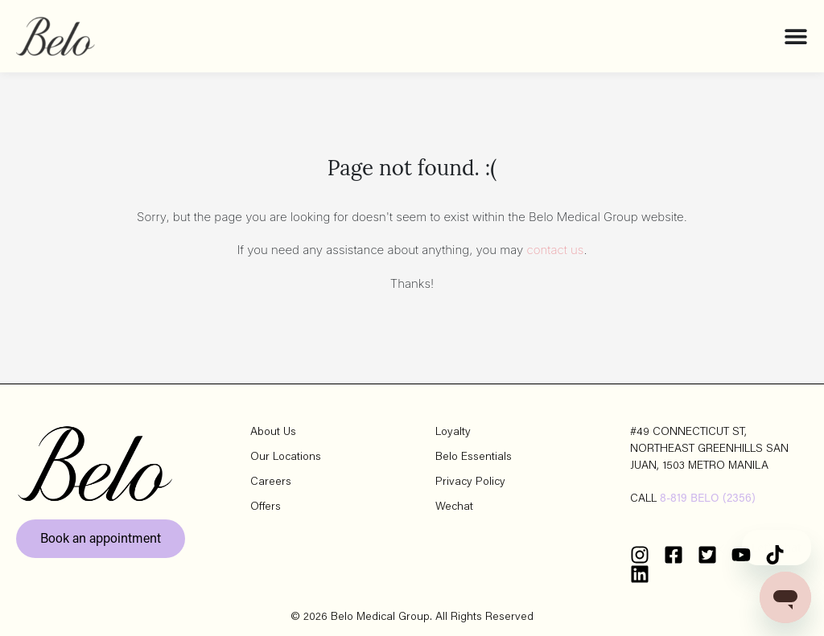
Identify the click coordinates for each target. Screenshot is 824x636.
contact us (555, 249)
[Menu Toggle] (796, 36)
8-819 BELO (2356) (708, 499)
